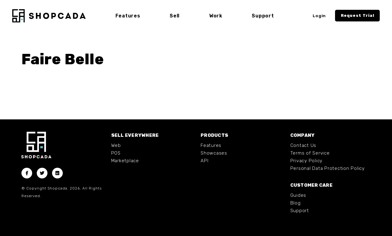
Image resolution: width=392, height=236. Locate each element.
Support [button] (263, 16)
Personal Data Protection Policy (327, 168)
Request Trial (357, 15)
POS (116, 153)
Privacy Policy (306, 160)
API (204, 160)
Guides (298, 195)
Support (299, 210)
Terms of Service (310, 153)
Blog (295, 203)
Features (211, 145)
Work (215, 16)
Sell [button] (174, 16)
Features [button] (127, 16)
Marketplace (125, 160)
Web (116, 145)
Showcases (214, 153)
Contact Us (303, 145)
